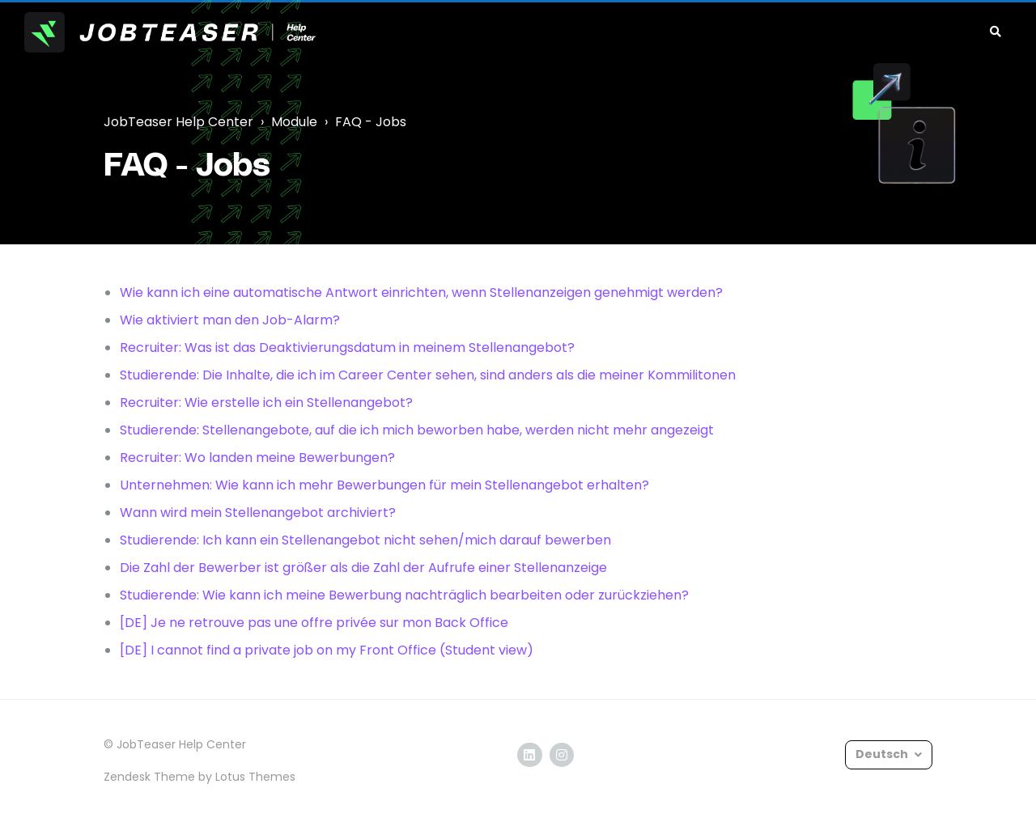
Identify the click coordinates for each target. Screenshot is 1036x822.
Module (294, 121)
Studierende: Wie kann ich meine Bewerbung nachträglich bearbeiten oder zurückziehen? (404, 595)
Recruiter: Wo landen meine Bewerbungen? (257, 457)
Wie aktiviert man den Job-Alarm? (230, 320)
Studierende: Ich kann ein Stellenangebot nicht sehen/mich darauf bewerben (365, 540)
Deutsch (883, 754)
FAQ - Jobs (370, 121)
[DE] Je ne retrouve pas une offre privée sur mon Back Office (314, 622)
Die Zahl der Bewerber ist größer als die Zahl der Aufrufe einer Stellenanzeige (363, 567)
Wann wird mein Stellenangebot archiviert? (258, 512)
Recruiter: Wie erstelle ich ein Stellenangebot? (266, 402)
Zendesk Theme (149, 777)
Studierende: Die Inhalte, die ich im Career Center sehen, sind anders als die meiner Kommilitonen (428, 375)
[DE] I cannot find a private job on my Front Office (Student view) (326, 650)
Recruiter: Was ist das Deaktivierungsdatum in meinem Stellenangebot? (347, 347)
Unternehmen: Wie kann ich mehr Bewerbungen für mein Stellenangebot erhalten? (384, 485)
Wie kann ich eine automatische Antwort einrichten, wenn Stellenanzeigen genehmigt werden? (421, 292)
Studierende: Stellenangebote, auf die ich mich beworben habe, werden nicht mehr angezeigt (417, 430)
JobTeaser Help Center (178, 121)
